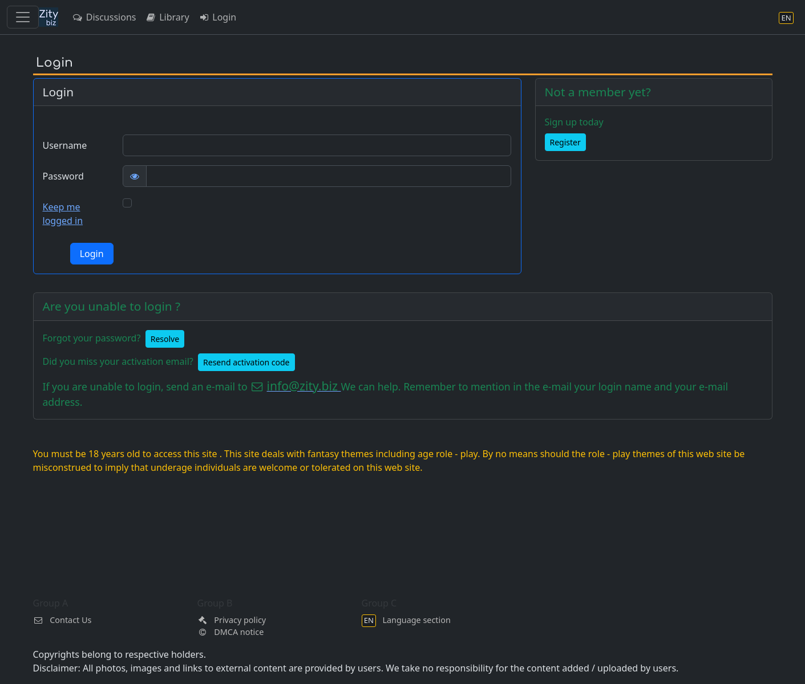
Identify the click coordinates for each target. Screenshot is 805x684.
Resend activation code (246, 362)
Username (65, 145)
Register (565, 142)
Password (63, 176)
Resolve (165, 338)
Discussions (104, 17)
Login (218, 17)
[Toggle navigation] (23, 17)
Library (167, 17)
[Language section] (786, 17)
